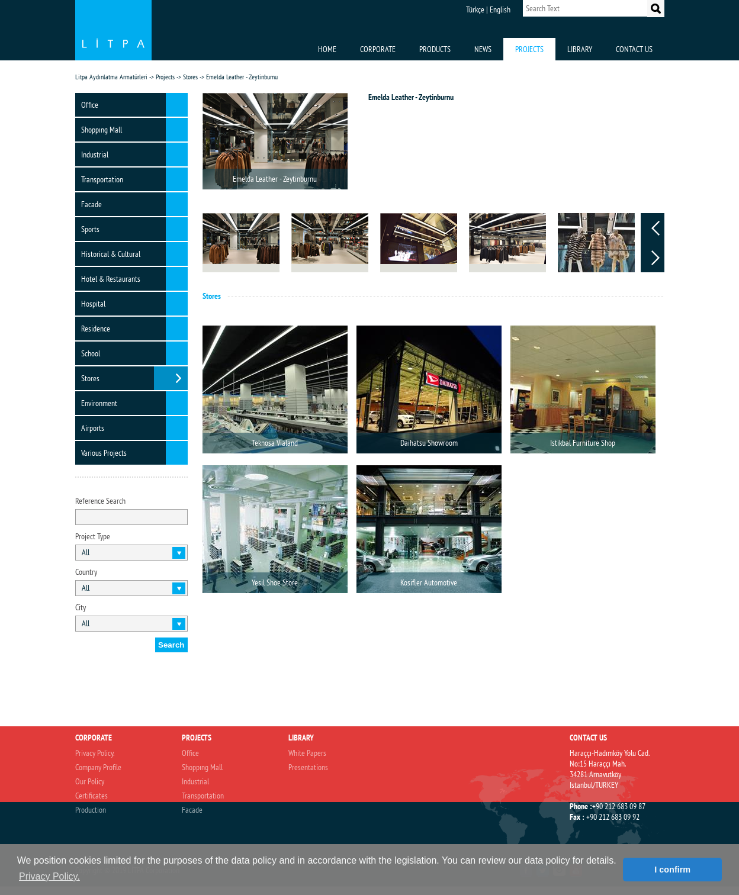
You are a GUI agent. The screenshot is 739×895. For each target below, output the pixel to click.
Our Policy (89, 781)
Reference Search (100, 500)
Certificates (91, 795)
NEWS (482, 49)
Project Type (92, 536)
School (90, 353)
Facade (91, 204)
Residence (95, 328)
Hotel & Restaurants (110, 278)
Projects (165, 76)
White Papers (307, 753)
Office (89, 104)
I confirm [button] (672, 869)
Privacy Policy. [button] (49, 876)
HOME (327, 49)
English (500, 9)
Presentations (308, 767)
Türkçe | (477, 9)
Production (90, 809)
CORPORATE (378, 49)
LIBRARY (579, 49)
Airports (92, 428)
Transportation (102, 179)
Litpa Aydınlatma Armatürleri (111, 76)
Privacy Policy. (94, 753)
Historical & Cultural (110, 254)
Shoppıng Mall (101, 129)
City (80, 607)
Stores (190, 76)
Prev (655, 228)
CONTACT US (634, 49)
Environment (99, 403)
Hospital (93, 303)
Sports (90, 229)
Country (86, 571)
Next (655, 257)
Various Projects (104, 453)
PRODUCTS (435, 49)
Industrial (94, 154)
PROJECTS (529, 49)
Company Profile (98, 767)
